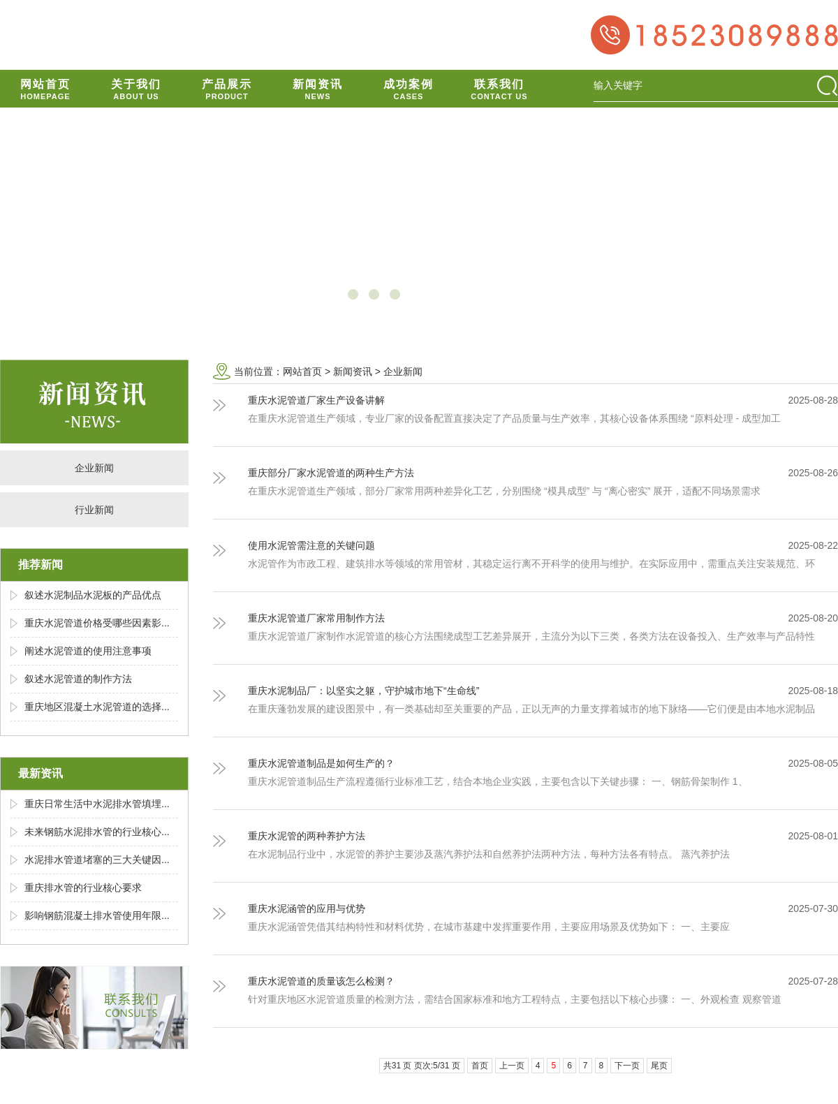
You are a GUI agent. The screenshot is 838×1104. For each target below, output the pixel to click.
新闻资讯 (352, 371)
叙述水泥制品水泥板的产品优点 (92, 595)
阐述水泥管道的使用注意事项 (88, 650)
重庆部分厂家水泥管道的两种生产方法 (331, 472)
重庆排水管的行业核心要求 (83, 887)
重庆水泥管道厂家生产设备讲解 (316, 400)
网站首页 (302, 371)
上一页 (511, 1065)
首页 (479, 1065)
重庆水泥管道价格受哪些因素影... (97, 622)
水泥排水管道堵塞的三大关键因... (97, 859)
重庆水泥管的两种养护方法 (306, 835)
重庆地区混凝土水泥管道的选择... (97, 706)
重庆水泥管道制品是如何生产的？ (321, 763)
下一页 (627, 1065)
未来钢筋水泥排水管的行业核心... (97, 831)
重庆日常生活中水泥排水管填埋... (97, 803)
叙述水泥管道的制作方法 (78, 678)
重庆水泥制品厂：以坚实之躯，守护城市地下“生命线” (363, 690)
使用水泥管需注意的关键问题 (311, 545)
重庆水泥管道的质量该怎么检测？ (321, 981)
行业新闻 (94, 509)
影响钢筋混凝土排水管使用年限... (97, 915)
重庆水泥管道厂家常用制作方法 (316, 618)
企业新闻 (94, 467)
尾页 (659, 1065)
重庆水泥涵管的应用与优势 (306, 908)
